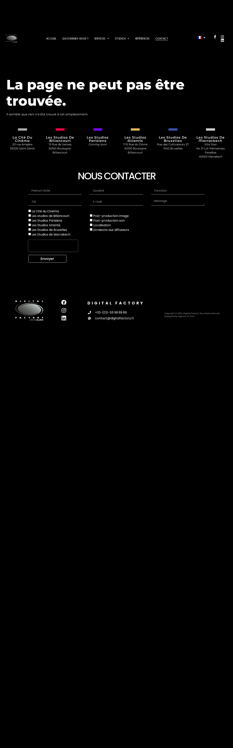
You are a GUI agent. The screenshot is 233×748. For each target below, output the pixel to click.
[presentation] (53, 246)
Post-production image (111, 216)
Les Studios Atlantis (46, 225)
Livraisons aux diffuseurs (111, 230)
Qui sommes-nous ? (75, 38)
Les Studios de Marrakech (51, 234)
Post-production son (109, 220)
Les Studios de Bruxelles (49, 230)
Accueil (51, 38)
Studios (122, 38)
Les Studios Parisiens (47, 220)
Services (101, 38)
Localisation (102, 225)
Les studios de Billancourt (51, 216)
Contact (161, 38)
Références (142, 38)
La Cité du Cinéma (45, 211)
